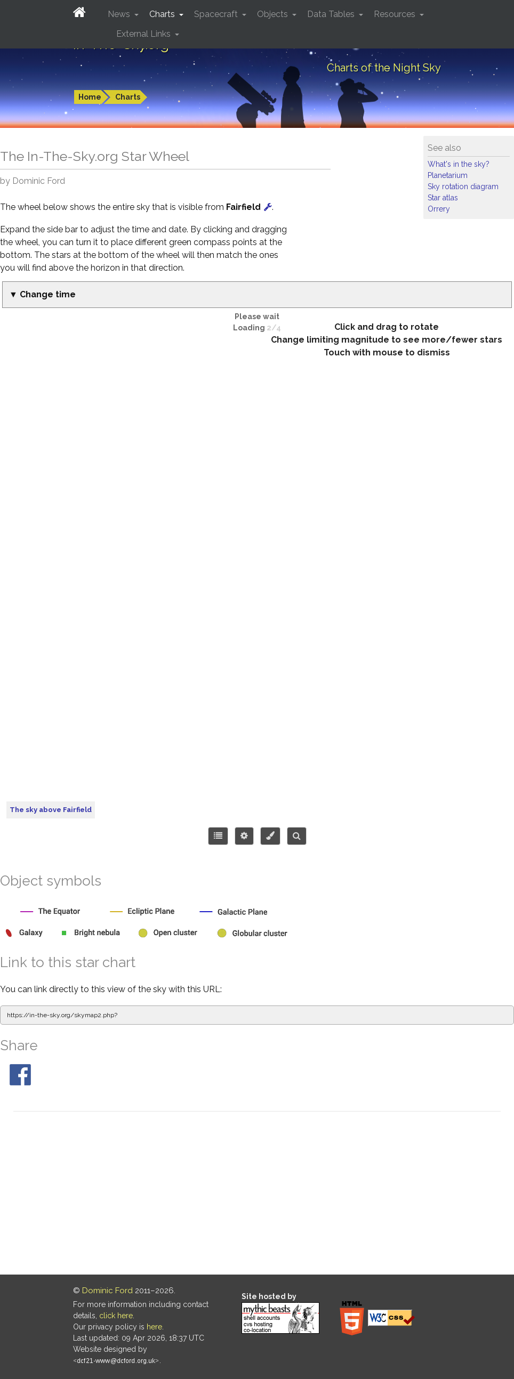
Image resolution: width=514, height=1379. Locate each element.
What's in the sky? (458, 164)
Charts (127, 97)
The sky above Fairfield (51, 810)
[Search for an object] (297, 836)
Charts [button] (163, 14)
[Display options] (244, 836)
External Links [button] (144, 34)
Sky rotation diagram (463, 186)
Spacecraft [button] (217, 14)
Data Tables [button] (332, 14)
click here (116, 1315)
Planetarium (448, 175)
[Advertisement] (257, 1194)
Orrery (439, 209)
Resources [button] (395, 14)
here (154, 1327)
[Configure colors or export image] (270, 836)
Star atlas (443, 197)
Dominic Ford (107, 1290)
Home (89, 97)
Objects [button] (273, 14)
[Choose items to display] (218, 836)
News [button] (120, 14)
